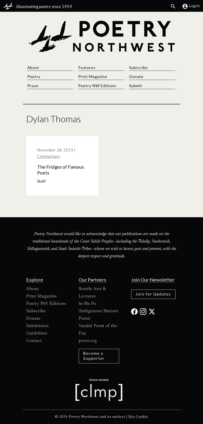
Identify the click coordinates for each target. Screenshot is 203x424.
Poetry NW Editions (97, 85)
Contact (34, 341)
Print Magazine (92, 76)
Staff (41, 181)
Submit (135, 85)
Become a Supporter (94, 356)
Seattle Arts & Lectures (92, 292)
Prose (32, 85)
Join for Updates (153, 294)
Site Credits (138, 417)
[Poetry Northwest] (101, 36)
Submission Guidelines (37, 330)
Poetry (33, 76)
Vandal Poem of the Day (98, 330)
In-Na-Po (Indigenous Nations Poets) (98, 311)
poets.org (88, 341)
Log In (191, 6)
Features (86, 67)
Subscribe (138, 67)
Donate (136, 76)
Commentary (48, 156)
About (33, 67)
